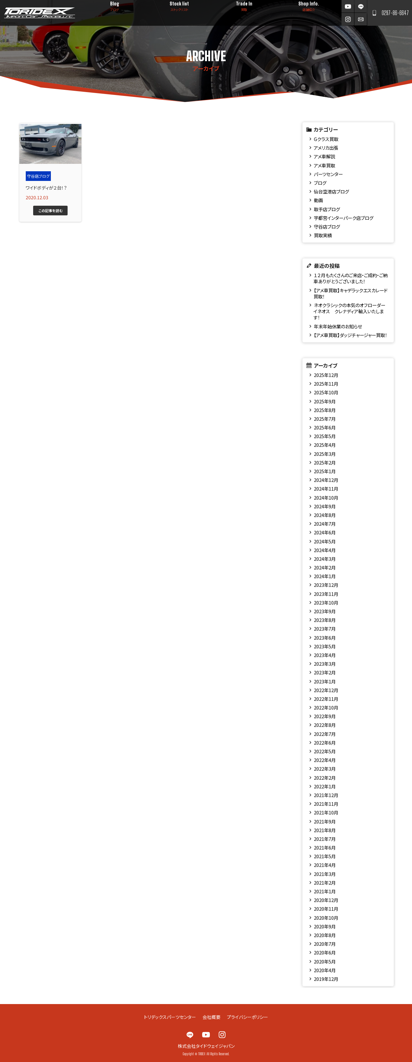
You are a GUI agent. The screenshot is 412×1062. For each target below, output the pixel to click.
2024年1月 (325, 576)
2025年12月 (326, 375)
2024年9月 (325, 506)
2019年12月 (326, 979)
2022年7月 (325, 734)
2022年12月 (326, 690)
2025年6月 (325, 427)
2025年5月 (325, 436)
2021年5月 (325, 856)
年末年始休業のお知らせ (338, 326)
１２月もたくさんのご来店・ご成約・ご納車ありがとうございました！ (350, 278)
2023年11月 (326, 594)
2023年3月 (325, 664)
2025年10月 (326, 392)
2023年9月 (325, 611)
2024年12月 (326, 480)
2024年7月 (325, 524)
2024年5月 (325, 541)
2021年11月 (326, 804)
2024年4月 (325, 550)
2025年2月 (325, 462)
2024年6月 (325, 532)
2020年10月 (326, 918)
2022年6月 (325, 742)
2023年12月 (326, 585)
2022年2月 (325, 778)
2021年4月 (325, 865)
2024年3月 (325, 559)
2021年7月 (325, 839)
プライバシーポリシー (247, 1017)
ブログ (320, 183)
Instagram (348, 19)
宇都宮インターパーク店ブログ (343, 218)
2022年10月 (326, 707)
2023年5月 (325, 646)
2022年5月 (325, 751)
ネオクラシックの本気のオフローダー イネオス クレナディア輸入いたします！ (349, 311)
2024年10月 (326, 497)
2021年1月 (325, 891)
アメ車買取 (324, 165)
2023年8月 (325, 620)
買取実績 (323, 235)
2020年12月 (326, 900)
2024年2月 (325, 567)
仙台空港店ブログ (331, 191)
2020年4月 (325, 970)
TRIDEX (39, 13)
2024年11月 (326, 488)
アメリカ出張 (326, 148)
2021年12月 (326, 795)
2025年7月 (325, 419)
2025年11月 (326, 384)
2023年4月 (325, 655)
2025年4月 (325, 445)
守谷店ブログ (327, 226)
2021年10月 (326, 812)
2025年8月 (325, 410)
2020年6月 (325, 952)
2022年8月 (325, 725)
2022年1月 (325, 786)
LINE (360, 6)
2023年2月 (325, 672)
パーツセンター (328, 174)
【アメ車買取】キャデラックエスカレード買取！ (350, 293)
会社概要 (211, 1017)
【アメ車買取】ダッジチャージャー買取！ (350, 335)
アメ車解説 (324, 156)
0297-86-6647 (395, 12)
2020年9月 (325, 926)
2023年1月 (325, 681)
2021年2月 (325, 882)
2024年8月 (325, 515)
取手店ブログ (327, 209)
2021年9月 (325, 821)
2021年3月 (325, 874)
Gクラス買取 (326, 139)
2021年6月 (325, 847)
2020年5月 (325, 961)
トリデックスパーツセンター (170, 1017)
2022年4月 (325, 760)
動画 (318, 200)
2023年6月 (325, 637)
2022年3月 (325, 769)
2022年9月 (325, 716)
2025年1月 (325, 471)
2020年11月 (326, 909)
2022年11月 (326, 699)
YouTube (348, 6)
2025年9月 (325, 401)
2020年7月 (325, 944)
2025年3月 (325, 454)
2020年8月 (325, 935)
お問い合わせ (360, 19)
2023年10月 (326, 602)
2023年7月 (325, 628)
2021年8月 (325, 830)
